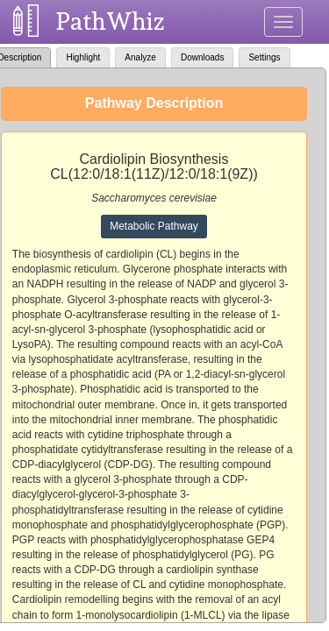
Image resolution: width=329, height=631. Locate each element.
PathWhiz (110, 21)
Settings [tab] (264, 57)
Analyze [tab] (140, 57)
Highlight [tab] (83, 57)
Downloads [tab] (202, 57)
